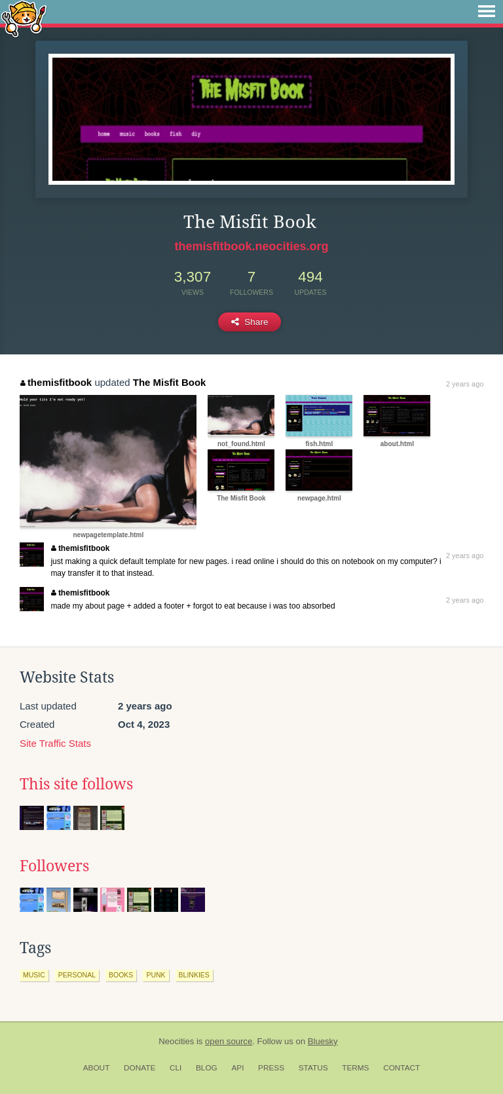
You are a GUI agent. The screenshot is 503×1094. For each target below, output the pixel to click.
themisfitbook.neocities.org (251, 246)
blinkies (194, 975)
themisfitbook (56, 382)
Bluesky (323, 1041)
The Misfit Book (169, 382)
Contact (401, 1067)
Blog (206, 1067)
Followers (54, 866)
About (96, 1067)
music (34, 975)
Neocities (176, 1041)
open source (228, 1041)
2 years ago (464, 384)
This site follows (76, 784)
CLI (175, 1067)
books (121, 975)
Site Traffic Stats (55, 743)
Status (313, 1067)
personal (77, 975)
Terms (355, 1067)
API (237, 1067)
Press (271, 1067)
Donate (139, 1067)
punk (155, 975)
